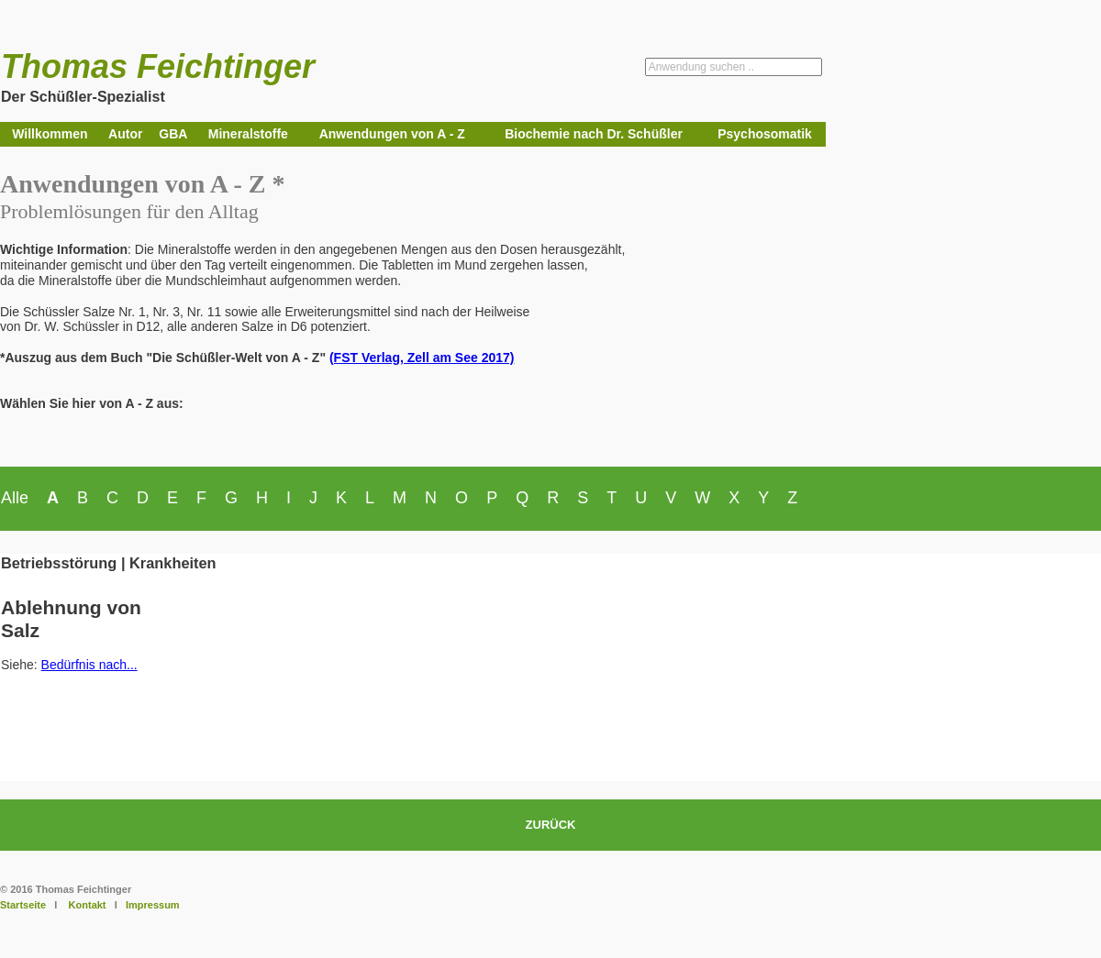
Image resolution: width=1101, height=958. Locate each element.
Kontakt (87, 904)
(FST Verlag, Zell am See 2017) (422, 357)
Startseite (23, 904)
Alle (14, 498)
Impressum (153, 904)
